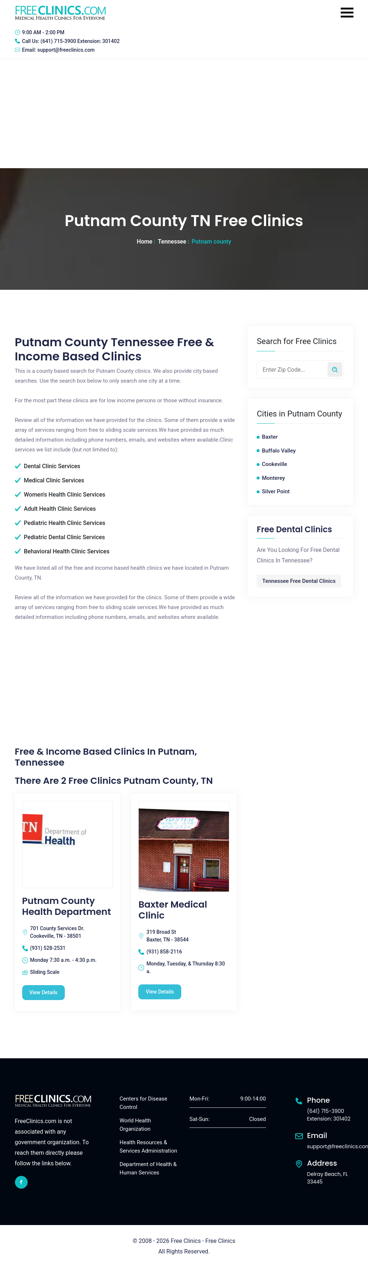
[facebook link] (21, 1182)
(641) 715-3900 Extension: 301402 (79, 41)
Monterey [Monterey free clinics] (273, 478)
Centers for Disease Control (143, 1102)
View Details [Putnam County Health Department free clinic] (43, 992)
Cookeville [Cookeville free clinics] (274, 464)
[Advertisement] (184, 114)
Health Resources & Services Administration (148, 1146)
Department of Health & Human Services (148, 1168)
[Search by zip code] (335, 369)
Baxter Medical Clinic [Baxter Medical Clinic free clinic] (172, 910)
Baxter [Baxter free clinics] (269, 437)
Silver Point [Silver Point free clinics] (275, 491)
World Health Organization (135, 1124)
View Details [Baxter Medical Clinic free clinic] (160, 992)
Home (145, 241)
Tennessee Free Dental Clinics (298, 581)
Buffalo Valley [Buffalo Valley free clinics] (279, 450)
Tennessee (172, 241)
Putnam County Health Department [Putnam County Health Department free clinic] (66, 906)
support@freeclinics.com (66, 50)
